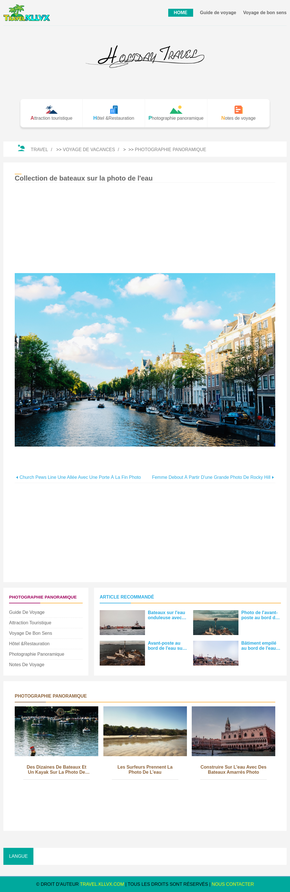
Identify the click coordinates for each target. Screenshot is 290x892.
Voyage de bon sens (265, 12)
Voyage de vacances (89, 149)
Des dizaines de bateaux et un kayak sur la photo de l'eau (56, 770)
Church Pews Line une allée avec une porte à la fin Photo (80, 477)
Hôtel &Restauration (29, 643)
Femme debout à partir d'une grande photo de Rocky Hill (211, 477)
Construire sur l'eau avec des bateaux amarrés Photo (233, 770)
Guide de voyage (218, 12)
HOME (180, 12)
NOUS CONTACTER (233, 884)
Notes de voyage (26, 664)
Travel (39, 149)
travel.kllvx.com (102, 884)
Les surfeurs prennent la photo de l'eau (145, 770)
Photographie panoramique (170, 149)
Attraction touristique (30, 622)
